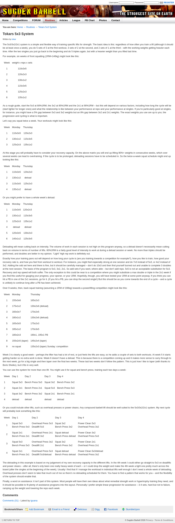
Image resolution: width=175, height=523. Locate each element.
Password (139, 2)
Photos (103, 20)
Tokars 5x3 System (47, 27)
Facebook (113, 509)
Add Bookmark (36, 509)
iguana (34, 500)
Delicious (82, 509)
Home (5, 20)
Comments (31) (11, 500)
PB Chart (90, 20)
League (76, 20)
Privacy (149, 520)
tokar (14, 39)
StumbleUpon (133, 509)
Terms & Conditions (164, 520)
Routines (50, 20)
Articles (63, 20)
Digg (97, 509)
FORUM (36, 20)
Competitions (20, 20)
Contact (115, 20)
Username (113, 2)
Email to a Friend (60, 509)
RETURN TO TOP (12, 520)
